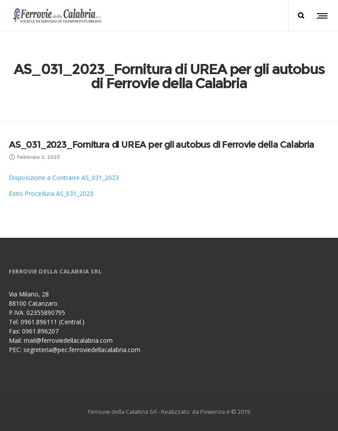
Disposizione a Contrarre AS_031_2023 (64, 177)
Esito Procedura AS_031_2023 (51, 193)
